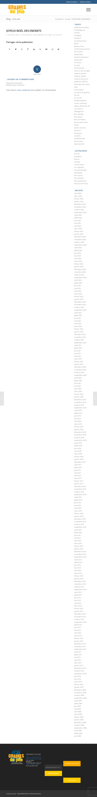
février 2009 (78, 717)
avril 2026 (77, 193)
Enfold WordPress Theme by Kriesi (29, 794)
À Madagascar (79, 30)
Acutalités (78, 35)
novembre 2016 (80, 489)
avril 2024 (77, 258)
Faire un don (72, 780)
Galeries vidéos (85, 2)
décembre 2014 (80, 551)
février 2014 (78, 576)
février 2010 (78, 684)
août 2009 (78, 701)
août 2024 (78, 247)
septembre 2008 (80, 728)
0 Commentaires (26, 35)
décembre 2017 (80, 462)
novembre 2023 (80, 272)
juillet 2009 (78, 703)
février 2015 (78, 546)
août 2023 (78, 280)
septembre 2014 (80, 557)
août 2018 (78, 443)
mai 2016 (77, 505)
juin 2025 (77, 220)
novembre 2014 (80, 554)
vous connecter (23, 90)
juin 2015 (77, 535)
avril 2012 (77, 633)
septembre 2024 (80, 245)
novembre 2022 (80, 304)
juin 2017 (77, 470)
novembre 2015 (80, 521)
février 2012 (78, 638)
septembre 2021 (80, 342)
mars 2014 (78, 573)
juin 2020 (77, 383)
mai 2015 (77, 538)
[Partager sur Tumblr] (40, 49)
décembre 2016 (80, 486)
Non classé (48, 35)
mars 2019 (78, 424)
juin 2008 (77, 736)
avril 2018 (77, 451)
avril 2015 (77, 540)
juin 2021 (77, 351)
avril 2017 (77, 475)
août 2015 (78, 530)
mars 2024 (78, 261)
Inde (76, 87)
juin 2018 (77, 448)
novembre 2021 (80, 337)
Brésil (76, 43)
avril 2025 (77, 226)
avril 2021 (77, 356)
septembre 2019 (80, 408)
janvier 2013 (78, 611)
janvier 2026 (78, 201)
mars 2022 (78, 326)
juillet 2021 (78, 348)
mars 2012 (78, 635)
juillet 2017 (78, 467)
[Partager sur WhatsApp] (22, 49)
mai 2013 (77, 600)
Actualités (78, 156)
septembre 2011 (80, 649)
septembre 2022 (80, 310)
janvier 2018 (78, 459)
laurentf (59, 35)
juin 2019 (77, 416)
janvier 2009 (78, 720)
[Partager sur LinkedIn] (34, 49)
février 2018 (78, 456)
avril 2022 (77, 323)
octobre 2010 (79, 671)
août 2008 (78, 730)
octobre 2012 (79, 619)
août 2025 (78, 215)
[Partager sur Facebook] (9, 49)
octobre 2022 (79, 307)
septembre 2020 (80, 375)
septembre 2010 (80, 673)
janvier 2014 (78, 579)
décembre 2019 (80, 399)
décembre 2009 (80, 690)
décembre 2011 (80, 644)
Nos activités (79, 114)
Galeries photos (71, 2)
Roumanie (78, 133)
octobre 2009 (79, 695)
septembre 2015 (80, 527)
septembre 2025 (80, 212)
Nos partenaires (80, 181)
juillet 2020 (78, 380)
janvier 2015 (78, 549)
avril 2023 (77, 291)
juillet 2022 (78, 315)
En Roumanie (79, 68)
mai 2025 (77, 223)
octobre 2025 (79, 209)
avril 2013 (77, 603)
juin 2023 (77, 285)
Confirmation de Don (82, 49)
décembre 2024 (80, 237)
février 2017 (78, 481)
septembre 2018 (80, 440)
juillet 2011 (78, 654)
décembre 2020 (80, 367)
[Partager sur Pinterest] (28, 49)
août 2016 (78, 497)
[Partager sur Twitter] (16, 49)
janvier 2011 (78, 665)
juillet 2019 (78, 413)
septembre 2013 (80, 589)
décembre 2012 (80, 614)
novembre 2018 (80, 435)
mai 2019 (77, 418)
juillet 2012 (78, 625)
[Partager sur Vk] (46, 49)
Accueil (76, 33)
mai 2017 (77, 473)
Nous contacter (80, 119)
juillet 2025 (78, 218)
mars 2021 (78, 359)
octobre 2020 (79, 372)
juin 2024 (77, 253)
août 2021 (78, 345)
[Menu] (87, 9)
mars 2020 (78, 391)
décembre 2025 (80, 204)
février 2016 (78, 513)
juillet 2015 (78, 532)
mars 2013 (78, 606)
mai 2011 (77, 657)
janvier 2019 (78, 429)
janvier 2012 (78, 641)
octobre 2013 (79, 587)
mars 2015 (78, 543)
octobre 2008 (79, 725)
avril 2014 (77, 570)
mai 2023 (77, 288)
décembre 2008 (80, 722)
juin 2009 (77, 706)
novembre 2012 (80, 617)
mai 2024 (77, 256)
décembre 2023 (80, 269)
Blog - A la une (13, 19)
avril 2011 (77, 660)
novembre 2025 (80, 207)
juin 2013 (77, 598)
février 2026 (78, 199)
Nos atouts (78, 117)
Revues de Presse (81, 183)
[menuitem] (72, 2)
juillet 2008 (78, 733)
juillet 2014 (78, 562)
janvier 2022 (78, 332)
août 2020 (78, 378)
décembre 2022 (80, 302)
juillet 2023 (78, 283)
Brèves (77, 159)
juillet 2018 (78, 446)
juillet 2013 (78, 595)
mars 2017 (78, 478)
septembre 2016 (80, 494)
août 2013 (78, 592)
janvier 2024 (78, 266)
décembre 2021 (80, 334)
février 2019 (78, 427)
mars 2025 (78, 228)
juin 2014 (77, 565)
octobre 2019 (79, 405)
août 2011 (78, 652)
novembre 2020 (80, 370)
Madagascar (79, 111)
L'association (79, 164)
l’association (79, 90)
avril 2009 (77, 711)
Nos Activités (79, 178)
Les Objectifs (79, 167)
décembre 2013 (80, 581)
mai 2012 (77, 630)
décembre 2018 (80, 432)
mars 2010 (78, 682)
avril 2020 (77, 389)
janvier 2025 (78, 234)
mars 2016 (78, 511)
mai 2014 (77, 568)
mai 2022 (77, 321)
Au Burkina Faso (80, 41)
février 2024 (78, 264)
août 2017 (78, 464)
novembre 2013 (80, 584)
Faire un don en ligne (82, 71)
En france (77, 62)
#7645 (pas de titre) (81, 27)
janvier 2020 (78, 397)
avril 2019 (77, 421)
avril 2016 (77, 508)
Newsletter (40, 35)
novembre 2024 (80, 239)
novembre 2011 (80, 646)
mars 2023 (78, 294)
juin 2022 (77, 318)
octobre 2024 (79, 242)
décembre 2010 (80, 668)
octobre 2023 (79, 275)
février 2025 (78, 231)
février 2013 (78, 608)
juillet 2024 (78, 250)
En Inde (77, 65)
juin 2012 (77, 627)
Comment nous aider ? (72, 763)
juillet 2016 (78, 500)
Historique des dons (82, 84)
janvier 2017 (78, 483)
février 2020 (78, 394)
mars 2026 (78, 196)
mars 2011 (78, 663)
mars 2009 (78, 714)
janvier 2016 (78, 516)
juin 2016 (77, 502)
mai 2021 (77, 353)
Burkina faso (79, 46)
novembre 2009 (80, 692)
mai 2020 (77, 386)
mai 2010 (77, 679)
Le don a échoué (80, 103)
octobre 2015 (79, 524)
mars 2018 (78, 454)
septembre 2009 (80, 698)
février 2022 (78, 329)
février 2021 (78, 361)
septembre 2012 (80, 622)
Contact (77, 162)
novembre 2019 (80, 402)
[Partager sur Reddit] (52, 49)
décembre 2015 (80, 519)
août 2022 (78, 313)
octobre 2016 (79, 492)
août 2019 (78, 410)
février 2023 (78, 296)
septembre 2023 (80, 277)
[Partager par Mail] (58, 49)
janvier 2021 (78, 364)
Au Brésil (77, 38)
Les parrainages (80, 170)
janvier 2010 (78, 687)
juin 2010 (77, 676)
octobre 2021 (79, 340)
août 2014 (78, 560)
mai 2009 (77, 709)
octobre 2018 (79, 437)
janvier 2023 (78, 299)
